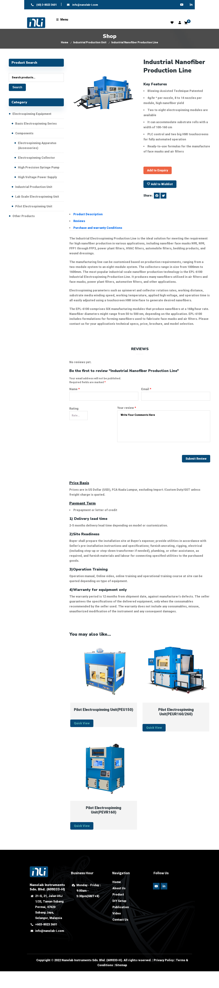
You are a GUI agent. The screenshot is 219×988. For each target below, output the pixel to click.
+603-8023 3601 (46, 924)
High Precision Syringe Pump (38, 167)
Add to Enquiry (157, 170)
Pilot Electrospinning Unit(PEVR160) (103, 810)
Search (17, 87)
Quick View (82, 723)
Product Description (88, 214)
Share (147, 195)
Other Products (23, 216)
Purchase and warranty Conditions (97, 228)
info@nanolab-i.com (49, 931)
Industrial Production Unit (89, 42)
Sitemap (121, 965)
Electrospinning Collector (36, 157)
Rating (74, 408)
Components (24, 133)
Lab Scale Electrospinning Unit (37, 196)
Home (64, 42)
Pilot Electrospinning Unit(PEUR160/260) (176, 711)
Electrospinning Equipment (31, 114)
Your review (126, 408)
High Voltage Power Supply (37, 177)
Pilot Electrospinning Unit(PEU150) (103, 709)
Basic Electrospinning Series (36, 123)
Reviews (79, 221)
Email (146, 389)
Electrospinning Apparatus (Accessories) (37, 145)
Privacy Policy (164, 960)
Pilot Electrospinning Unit (33, 206)
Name (74, 389)
